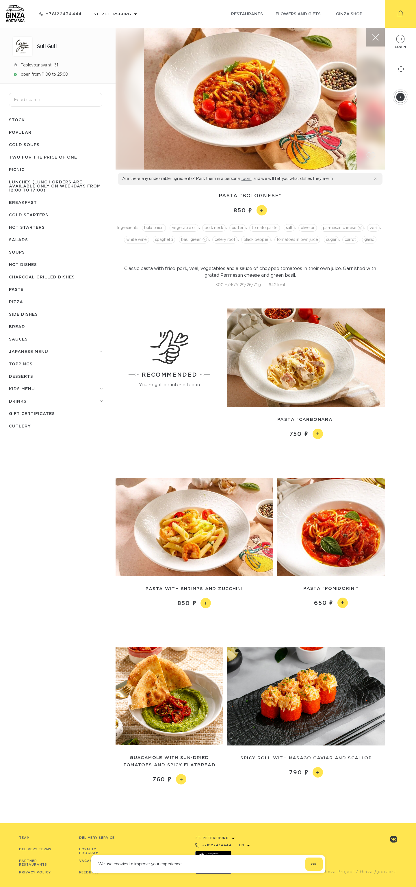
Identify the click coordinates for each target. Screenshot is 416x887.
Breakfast (23, 202)
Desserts (21, 376)
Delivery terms (35, 849)
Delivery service (97, 837)
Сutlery (20, 426)
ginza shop (349, 14)
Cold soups (24, 144)
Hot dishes (23, 264)
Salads (18, 239)
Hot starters (27, 227)
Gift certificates (32, 413)
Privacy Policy (35, 872)
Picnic (17, 169)
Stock (17, 120)
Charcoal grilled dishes (42, 277)
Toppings (21, 364)
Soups (17, 252)
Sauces (18, 339)
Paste (16, 289)
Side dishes (23, 314)
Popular (20, 132)
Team (24, 837)
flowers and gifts (298, 14)
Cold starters (28, 215)
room (247, 178)
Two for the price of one (43, 157)
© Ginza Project (335, 871)
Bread (17, 326)
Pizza (16, 302)
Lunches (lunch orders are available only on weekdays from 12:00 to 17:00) (55, 186)
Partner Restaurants (33, 862)
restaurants (247, 14)
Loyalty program (89, 851)
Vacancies (90, 860)
